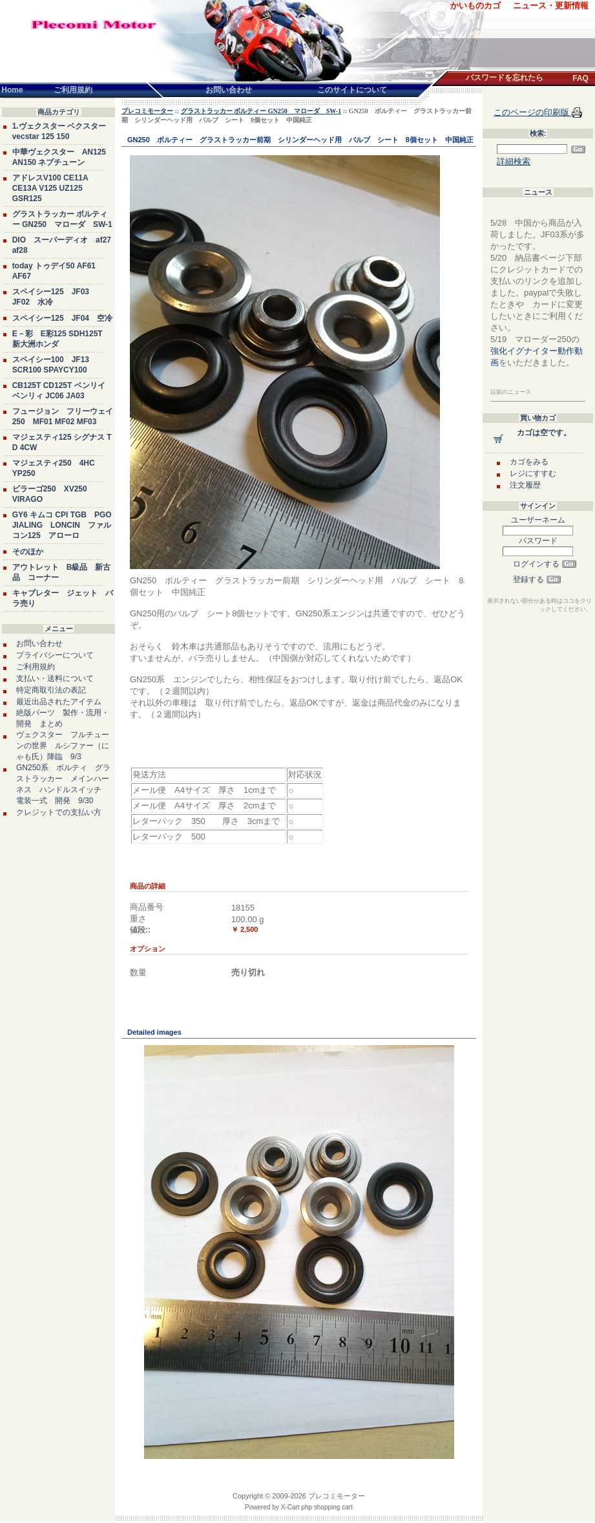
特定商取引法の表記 (51, 690)
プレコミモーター (147, 110)
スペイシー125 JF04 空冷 (62, 318)
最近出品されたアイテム (58, 701)
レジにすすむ (533, 473)
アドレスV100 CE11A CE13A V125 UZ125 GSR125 (50, 188)
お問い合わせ (39, 643)
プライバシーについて (55, 655)
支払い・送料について (55, 678)
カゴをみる (529, 461)
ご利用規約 (35, 666)
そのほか (27, 551)
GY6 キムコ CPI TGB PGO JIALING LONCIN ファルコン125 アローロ (62, 525)
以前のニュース (510, 392)
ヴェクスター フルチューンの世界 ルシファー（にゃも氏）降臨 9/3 (62, 745)
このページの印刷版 (533, 112)
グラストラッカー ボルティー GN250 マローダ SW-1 (261, 110)
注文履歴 (525, 485)
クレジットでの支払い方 (58, 812)
